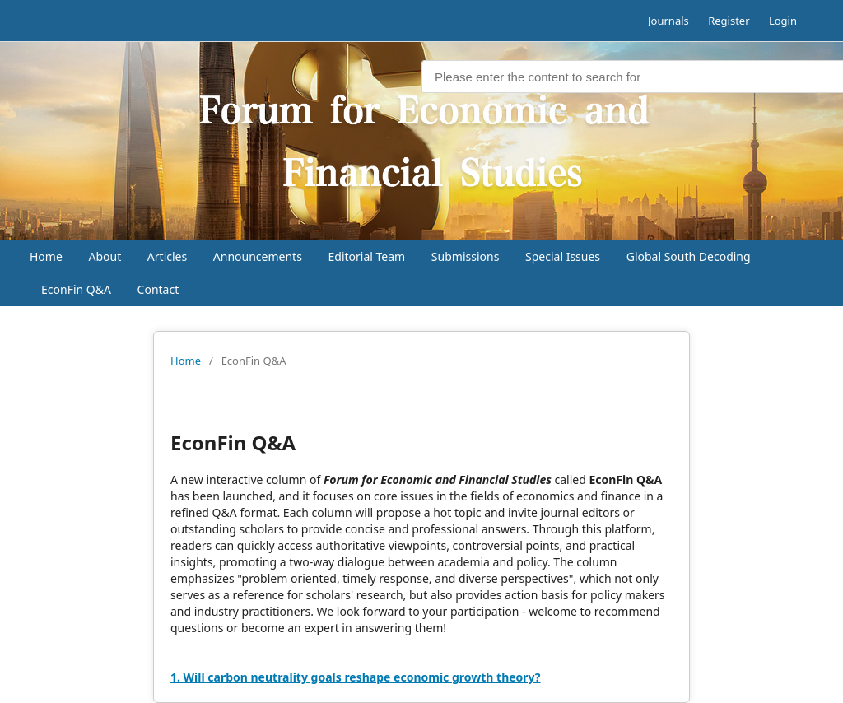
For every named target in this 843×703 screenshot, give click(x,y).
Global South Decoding (688, 256)
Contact (158, 289)
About (104, 256)
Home (46, 256)
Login (783, 20)
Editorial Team (367, 256)
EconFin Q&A (76, 289)
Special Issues (562, 256)
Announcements (257, 256)
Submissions (465, 256)
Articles (167, 256)
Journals (668, 20)
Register (728, 20)
